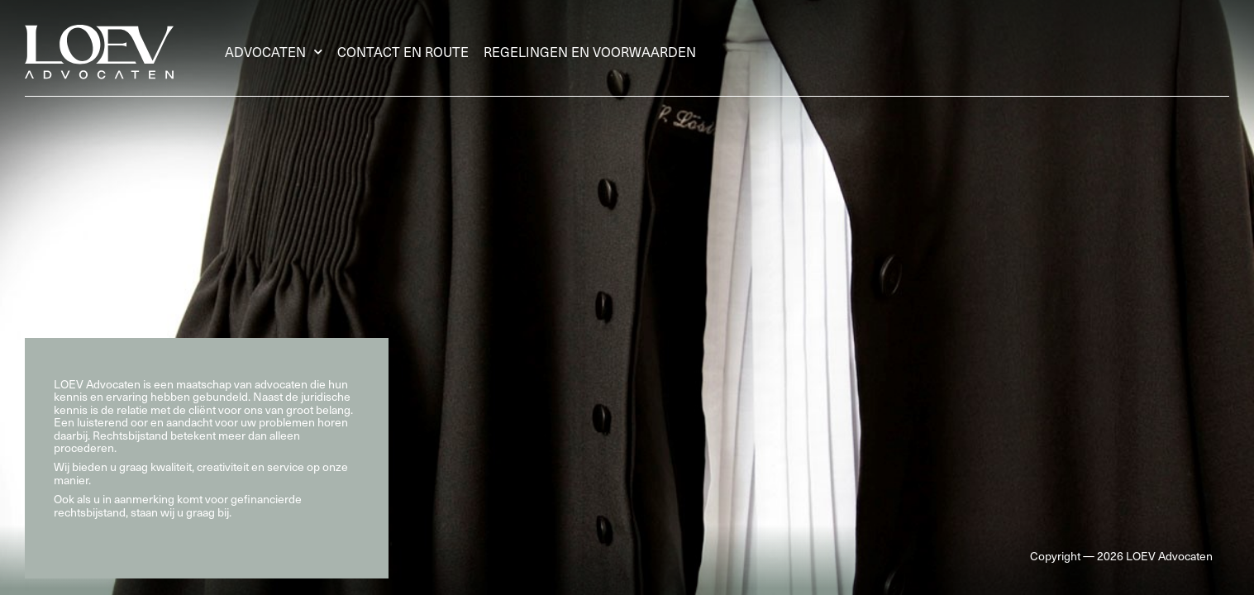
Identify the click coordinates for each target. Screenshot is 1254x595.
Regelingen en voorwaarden (590, 51)
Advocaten (273, 52)
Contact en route (403, 51)
